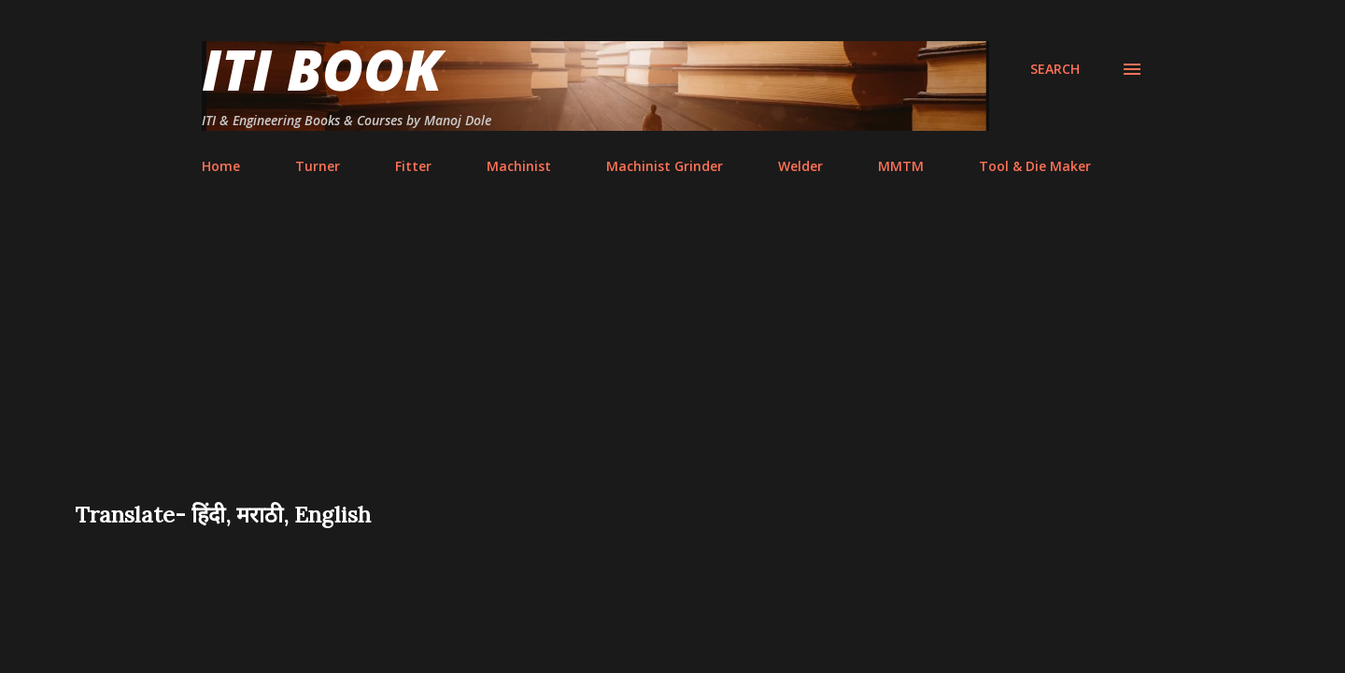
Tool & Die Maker (1035, 166)
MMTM (901, 166)
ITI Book (322, 69)
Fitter (413, 166)
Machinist (519, 166)
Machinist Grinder (664, 166)
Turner (317, 166)
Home (221, 166)
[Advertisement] (672, 359)
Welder (800, 166)
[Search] (1055, 69)
